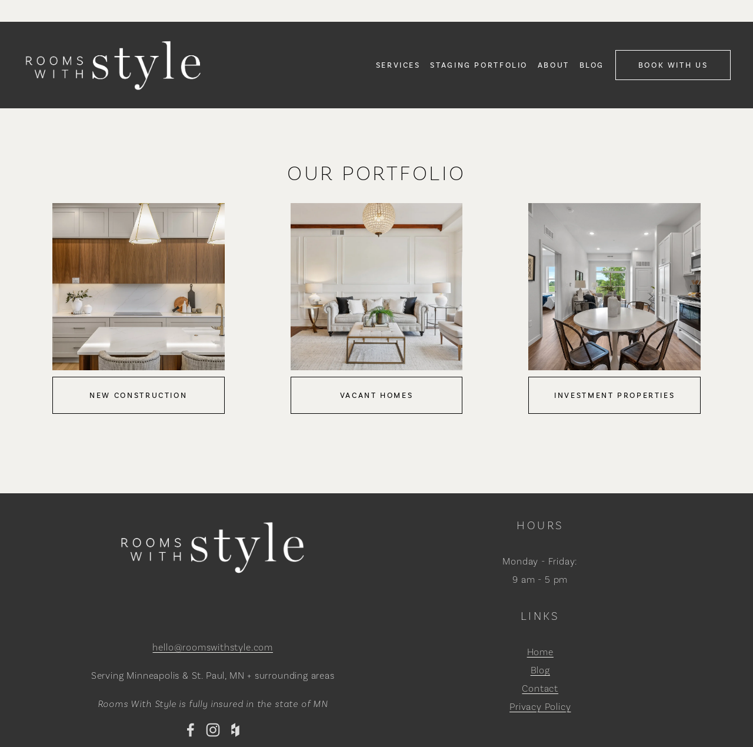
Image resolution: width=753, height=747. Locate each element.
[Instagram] (213, 730)
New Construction (138, 395)
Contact (540, 688)
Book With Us (673, 65)
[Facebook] (191, 730)
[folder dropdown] (398, 64)
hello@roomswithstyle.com (212, 647)
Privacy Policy (540, 706)
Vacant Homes (377, 395)
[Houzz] (235, 730)
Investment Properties (614, 395)
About (553, 65)
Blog (592, 65)
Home (540, 652)
